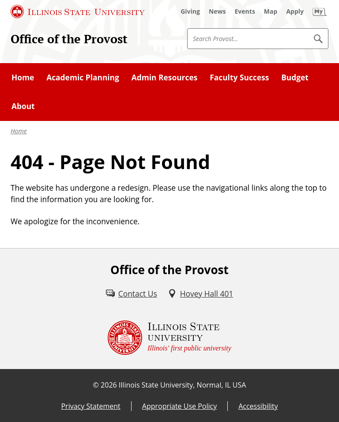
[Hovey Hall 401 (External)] (201, 293)
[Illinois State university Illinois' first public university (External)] (169, 337)
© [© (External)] (96, 385)
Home (19, 131)
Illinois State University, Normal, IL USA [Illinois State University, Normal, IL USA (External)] (182, 385)
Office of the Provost (69, 39)
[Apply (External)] (294, 11)
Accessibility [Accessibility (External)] (258, 406)
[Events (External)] (245, 11)
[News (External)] (217, 11)
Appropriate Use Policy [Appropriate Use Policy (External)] (179, 406)
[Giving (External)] (190, 11)
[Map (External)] (270, 11)
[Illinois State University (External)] (78, 11)
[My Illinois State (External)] (319, 11)
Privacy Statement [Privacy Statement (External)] (90, 406)
